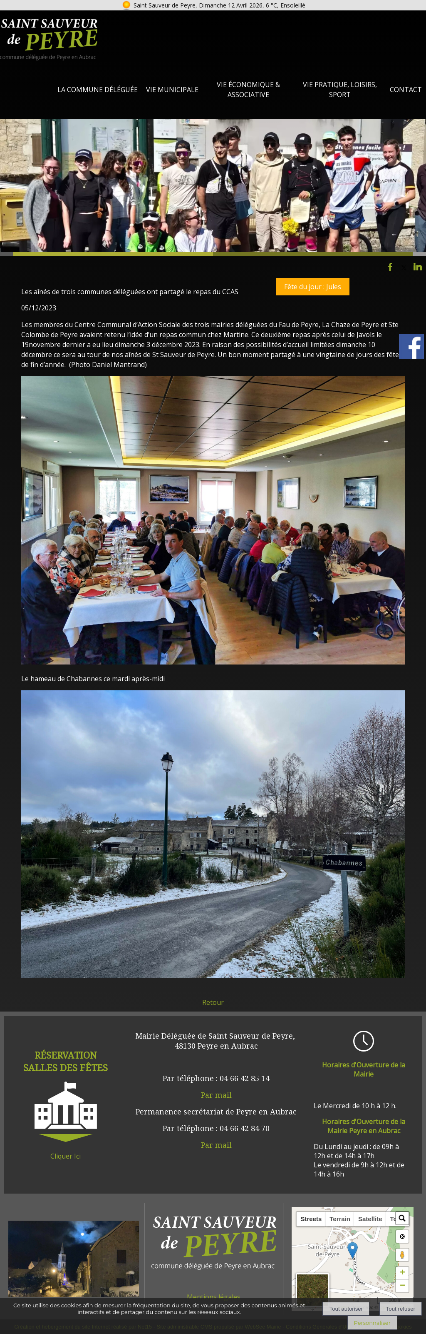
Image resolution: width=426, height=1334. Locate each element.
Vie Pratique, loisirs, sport (340, 89)
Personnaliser (372, 1322)
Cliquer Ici (65, 1156)
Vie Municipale (172, 89)
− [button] (402, 1286)
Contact (406, 89)
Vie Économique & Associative (248, 89)
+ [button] (402, 1273)
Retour (213, 1002)
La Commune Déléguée (97, 89)
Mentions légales (213, 1297)
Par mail (216, 1095)
